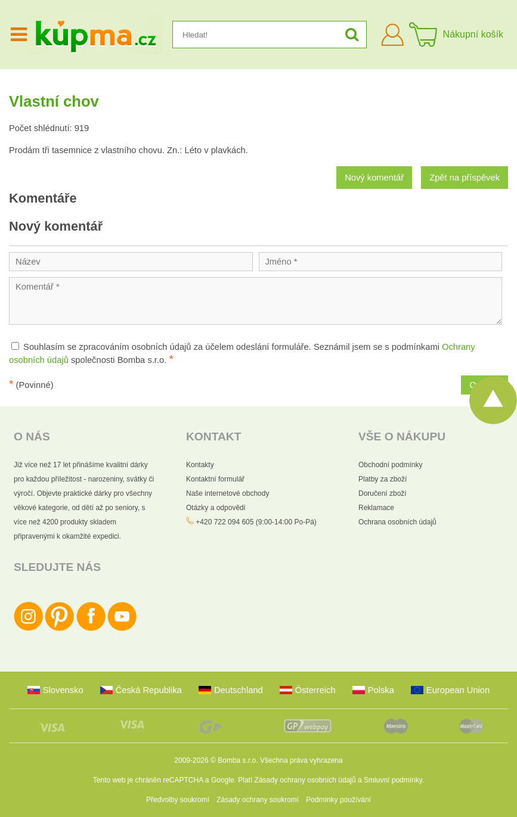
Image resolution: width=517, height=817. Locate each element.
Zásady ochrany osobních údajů (305, 780)
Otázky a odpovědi (215, 508)
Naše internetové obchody (227, 493)
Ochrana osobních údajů (397, 522)
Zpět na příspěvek (464, 177)
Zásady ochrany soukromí (257, 800)
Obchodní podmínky (390, 465)
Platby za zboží (382, 479)
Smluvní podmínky (393, 780)
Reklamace (376, 508)
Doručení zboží (382, 493)
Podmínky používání (338, 800)
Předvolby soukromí (177, 800)
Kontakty (200, 465)
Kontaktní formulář (215, 479)
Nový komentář (374, 177)
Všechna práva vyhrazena (301, 760)
